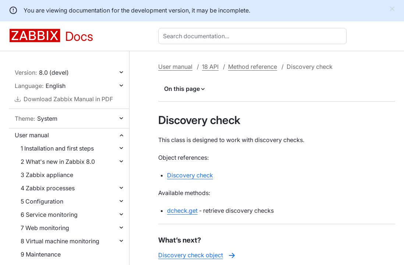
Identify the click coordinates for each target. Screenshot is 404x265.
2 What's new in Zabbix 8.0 (58, 161)
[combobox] (254, 36)
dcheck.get (182, 210)
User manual (32, 135)
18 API (210, 66)
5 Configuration (42, 201)
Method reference (252, 66)
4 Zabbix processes (48, 188)
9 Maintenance (41, 254)
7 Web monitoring (45, 228)
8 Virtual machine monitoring (60, 241)
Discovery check (190, 175)
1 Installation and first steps (57, 148)
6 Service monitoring (49, 214)
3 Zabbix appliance (47, 175)
